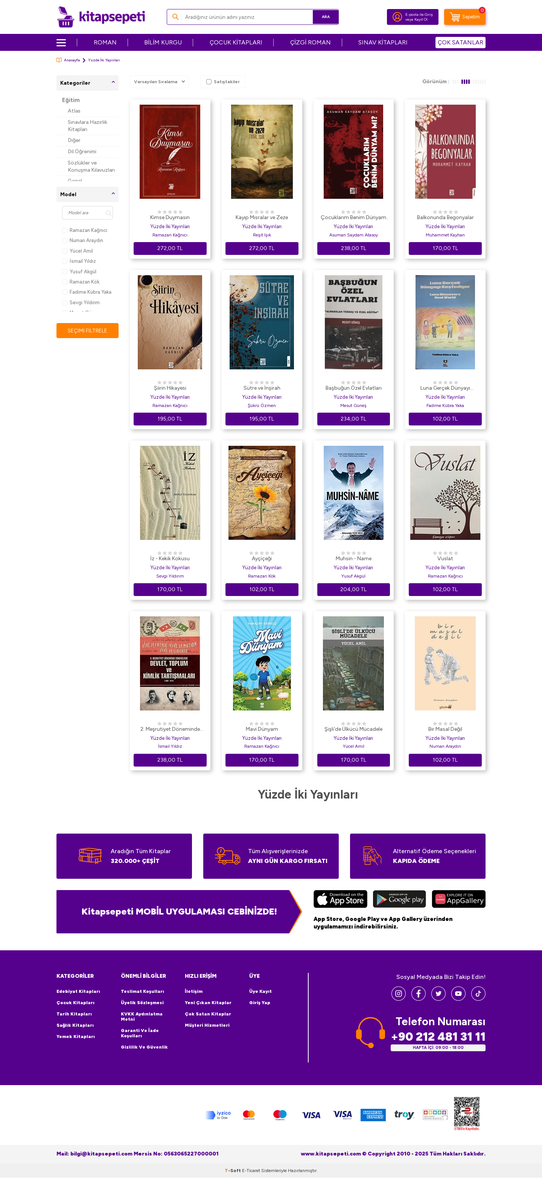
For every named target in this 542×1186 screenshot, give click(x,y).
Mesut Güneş (353, 405)
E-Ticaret (251, 1170)
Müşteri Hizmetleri (207, 1025)
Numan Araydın (82, 240)
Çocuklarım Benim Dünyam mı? (353, 218)
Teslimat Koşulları (142, 991)
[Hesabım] (397, 17)
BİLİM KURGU (163, 42)
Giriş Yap (259, 1002)
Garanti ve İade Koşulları (140, 1033)
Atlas (74, 111)
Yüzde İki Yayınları (170, 226)
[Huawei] (459, 900)
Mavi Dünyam (262, 729)
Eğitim (71, 100)
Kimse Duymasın (170, 217)
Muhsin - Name (353, 558)
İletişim (193, 991)
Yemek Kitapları (75, 1036)
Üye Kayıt (260, 991)
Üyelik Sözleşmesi (142, 1002)
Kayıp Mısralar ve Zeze (262, 217)
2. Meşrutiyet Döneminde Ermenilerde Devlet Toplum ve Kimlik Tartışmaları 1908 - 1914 (170, 729)
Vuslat (445, 558)
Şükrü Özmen (262, 405)
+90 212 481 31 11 (438, 1037)
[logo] (101, 17)
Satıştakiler (223, 81)
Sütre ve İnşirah (262, 388)
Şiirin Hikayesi (170, 388)
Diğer (74, 140)
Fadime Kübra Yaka (86, 292)
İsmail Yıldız (79, 261)
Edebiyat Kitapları (78, 991)
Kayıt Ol (421, 19)
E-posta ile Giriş (419, 14)
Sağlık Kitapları (75, 1025)
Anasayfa (68, 60)
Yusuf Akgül (79, 271)
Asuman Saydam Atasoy (353, 235)
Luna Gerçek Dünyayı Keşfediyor (445, 388)
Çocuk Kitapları (75, 1002)
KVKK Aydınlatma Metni (142, 1016)
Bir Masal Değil (445, 729)
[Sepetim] (465, 17)
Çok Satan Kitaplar (208, 1014)
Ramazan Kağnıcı (84, 230)
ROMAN (105, 42)
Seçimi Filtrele (87, 330)
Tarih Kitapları (74, 1014)
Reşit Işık (262, 235)
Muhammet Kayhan (445, 235)
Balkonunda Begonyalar (445, 217)
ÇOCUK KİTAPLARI (236, 42)
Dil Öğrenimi (82, 151)
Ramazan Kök (80, 282)
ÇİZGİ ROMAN (310, 42)
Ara (322, 16)
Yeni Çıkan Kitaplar (208, 1002)
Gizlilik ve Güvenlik (144, 1047)
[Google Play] (399, 900)
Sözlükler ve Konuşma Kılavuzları (91, 166)
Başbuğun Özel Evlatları (354, 388)
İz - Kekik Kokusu (170, 558)
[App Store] (340, 900)
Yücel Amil (77, 251)
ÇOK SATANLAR (460, 42)
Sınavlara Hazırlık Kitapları (87, 126)
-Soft (233, 1170)
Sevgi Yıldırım (81, 302)
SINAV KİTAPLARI (383, 42)
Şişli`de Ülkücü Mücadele (353, 729)
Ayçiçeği (262, 558)
